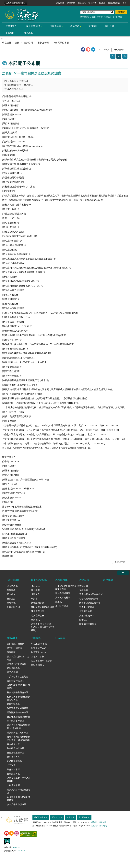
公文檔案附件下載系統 (41, 661)
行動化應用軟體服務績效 (18, 717)
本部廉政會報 (85, 611)
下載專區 (10, 33)
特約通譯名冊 (37, 615)
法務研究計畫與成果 (16, 664)
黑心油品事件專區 (15, 721)
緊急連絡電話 (114, 3)
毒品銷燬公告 (13, 744)
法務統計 (92, 26)
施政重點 (11, 599)
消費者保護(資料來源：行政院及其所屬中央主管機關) (42, 627)
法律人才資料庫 (62, 597)
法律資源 (83, 586)
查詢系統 (35, 586)
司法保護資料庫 (62, 593)
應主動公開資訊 (14, 648)
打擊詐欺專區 (13, 774)
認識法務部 (12, 586)
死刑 (115, 17)
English (102, 3)
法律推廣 (83, 590)
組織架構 (11, 590)
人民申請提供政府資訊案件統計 (18, 686)
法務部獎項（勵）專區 (17, 733)
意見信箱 (70, 817)
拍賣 (120, 17)
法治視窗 (74, 26)
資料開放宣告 (84, 817)
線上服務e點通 (33, 26)
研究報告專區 (61, 606)
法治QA (83, 620)
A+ (125, 56)
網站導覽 (71, 3)
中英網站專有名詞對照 (17, 676)
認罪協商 (108, 17)
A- (113, 56)
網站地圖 (60, 3)
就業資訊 (35, 620)
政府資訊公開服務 (15, 644)
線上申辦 (35, 590)
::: (2, 2)
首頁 (124, 3)
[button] (83, 49)
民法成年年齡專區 (87, 624)
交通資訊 (94, 822)
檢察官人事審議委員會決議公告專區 (18, 698)
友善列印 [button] (121, 50)
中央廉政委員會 (86, 607)
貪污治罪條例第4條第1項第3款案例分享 (18, 727)
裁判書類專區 (13, 757)
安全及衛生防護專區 (16, 804)
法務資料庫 (55, 26)
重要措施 (11, 603)
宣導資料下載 (37, 656)
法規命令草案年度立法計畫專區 (18, 779)
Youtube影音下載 (39, 644)
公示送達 (11, 765)
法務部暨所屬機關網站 (16, 3)
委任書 (100, 17)
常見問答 (92, 3)
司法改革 (28, 33)
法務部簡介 (11, 26)
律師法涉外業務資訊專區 (42, 607)
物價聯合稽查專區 (15, 748)
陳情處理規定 (37, 611)
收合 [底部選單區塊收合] (122, 572)
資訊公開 (109, 26)
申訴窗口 (35, 599)
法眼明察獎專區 (86, 615)
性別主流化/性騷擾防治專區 (18, 658)
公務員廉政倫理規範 (88, 599)
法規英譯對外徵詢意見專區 (18, 791)
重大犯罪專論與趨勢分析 (91, 594)
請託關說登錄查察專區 (17, 712)
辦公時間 (102, 822)
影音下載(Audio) (38, 652)
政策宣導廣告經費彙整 (17, 708)
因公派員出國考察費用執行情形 (18, 798)
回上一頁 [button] (105, 50)
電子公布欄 (43, 42)
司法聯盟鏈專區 (14, 761)
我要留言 (35, 594)
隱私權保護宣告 (40, 817)
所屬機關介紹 (13, 607)
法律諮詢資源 (37, 603)
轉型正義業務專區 (15, 753)
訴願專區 (11, 652)
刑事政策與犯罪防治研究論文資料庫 (67, 587)
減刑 (94, 17)
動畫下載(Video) (38, 648)
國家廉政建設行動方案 (89, 603)
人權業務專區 (13, 785)
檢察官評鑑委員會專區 (17, 692)
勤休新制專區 (13, 769)
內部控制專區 (13, 704)
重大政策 (11, 594)
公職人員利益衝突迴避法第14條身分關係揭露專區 (18, 738)
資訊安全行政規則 (15, 681)
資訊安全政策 (57, 817)
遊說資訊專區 (13, 668)
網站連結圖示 (37, 665)
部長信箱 (82, 3)
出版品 (58, 602)
